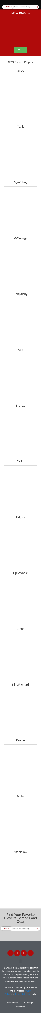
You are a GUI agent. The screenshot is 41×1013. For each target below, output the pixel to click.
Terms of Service (22, 994)
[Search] (37, 7)
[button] (38, 2)
